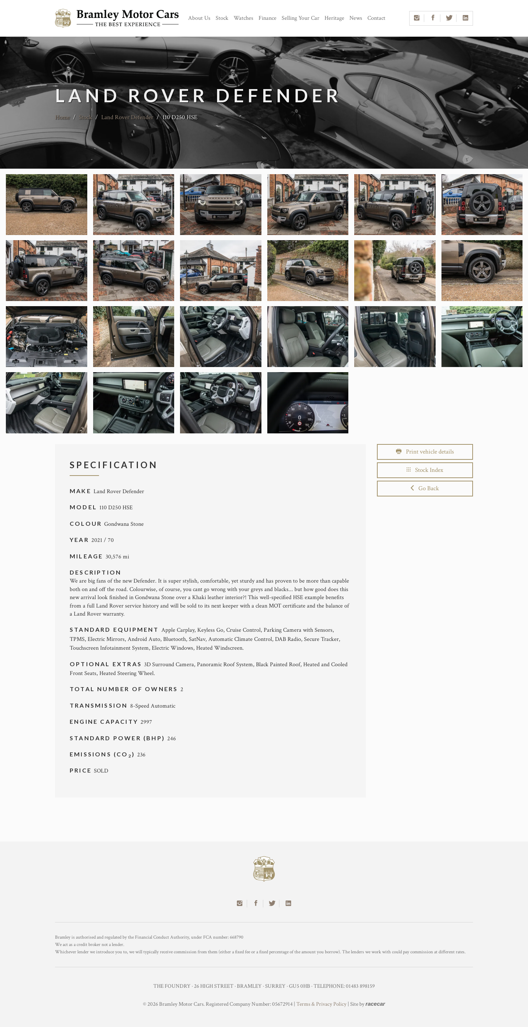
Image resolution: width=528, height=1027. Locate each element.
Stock (222, 18)
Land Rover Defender (128, 117)
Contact (376, 18)
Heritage (334, 18)
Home (62, 117)
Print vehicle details (425, 452)
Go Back (425, 488)
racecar (375, 1004)
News (355, 18)
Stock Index (425, 470)
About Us (199, 18)
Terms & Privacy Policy (321, 1004)
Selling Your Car (300, 18)
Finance (267, 18)
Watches (243, 18)
